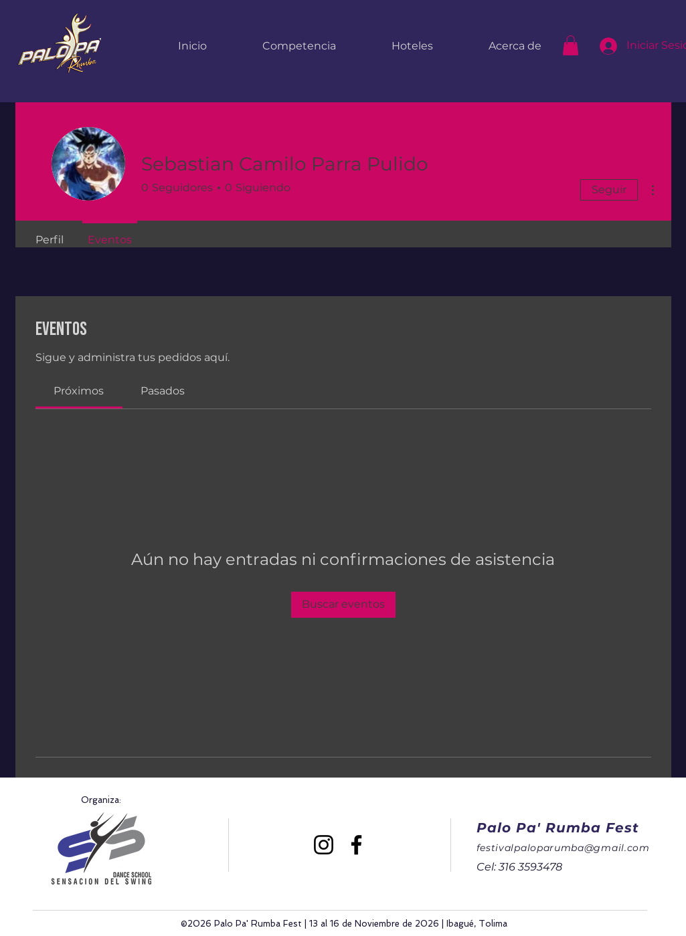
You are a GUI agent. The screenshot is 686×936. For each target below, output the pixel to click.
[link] (79, 390)
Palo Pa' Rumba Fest (558, 828)
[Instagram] (324, 845)
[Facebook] (356, 845)
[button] (570, 45)
